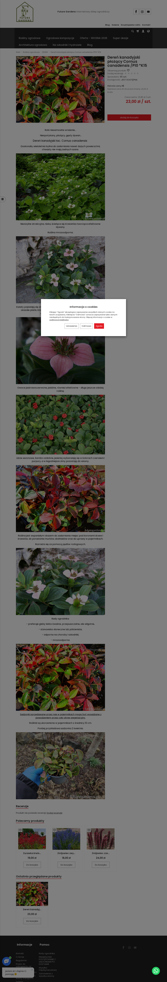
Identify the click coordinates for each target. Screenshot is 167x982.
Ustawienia (71, 326)
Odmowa (86, 326)
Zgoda (99, 326)
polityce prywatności (59, 320)
